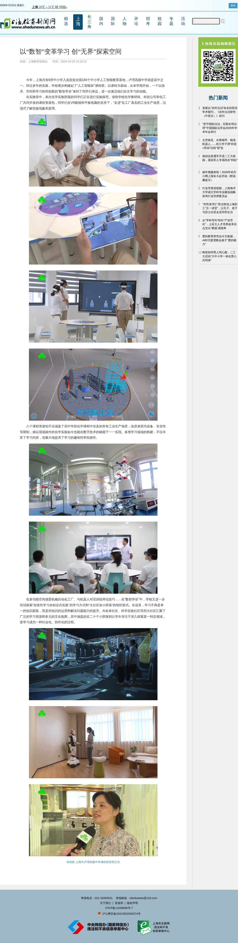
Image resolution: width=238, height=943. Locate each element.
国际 (113, 21)
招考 (148, 21)
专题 (171, 21)
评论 (136, 21)
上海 (78, 21)
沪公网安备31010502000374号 (119, 914)
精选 (66, 21)
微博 (233, 5)
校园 (160, 21)
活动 (183, 21)
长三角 (89, 21)
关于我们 (105, 903)
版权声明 (132, 903)
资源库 (119, 903)
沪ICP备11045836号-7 (119, 908)
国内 (101, 21)
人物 (125, 21)
